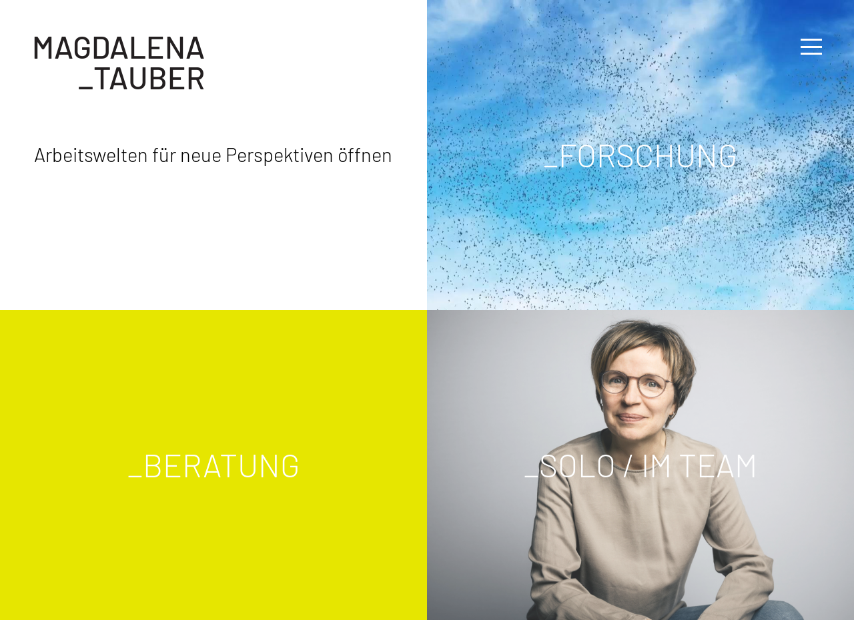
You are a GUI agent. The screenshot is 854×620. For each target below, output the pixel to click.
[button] (812, 46)
